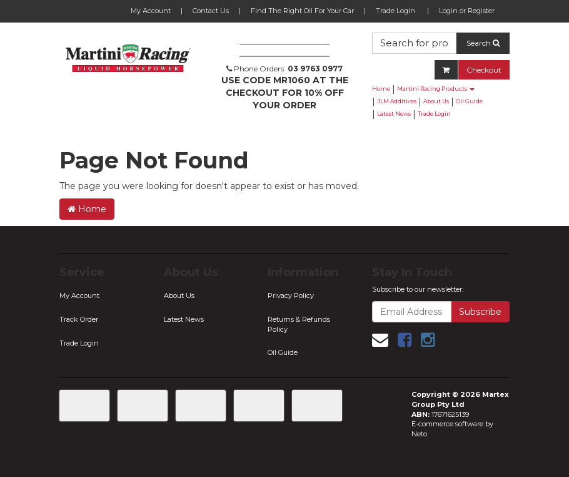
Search (483, 43)
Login (448, 10)
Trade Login (395, 10)
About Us (436, 101)
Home (381, 88)
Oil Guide (469, 101)
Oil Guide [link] (283, 352)
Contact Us (211, 10)
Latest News (394, 113)
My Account (151, 10)
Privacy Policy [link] (291, 295)
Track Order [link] (78, 319)
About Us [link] (179, 295)
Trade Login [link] (79, 343)
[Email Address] (411, 311)
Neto (419, 433)
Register (481, 10)
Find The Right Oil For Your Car (302, 10)
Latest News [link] (184, 319)
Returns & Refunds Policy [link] (299, 324)
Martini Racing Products (436, 88)
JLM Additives (396, 101)
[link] (404, 340)
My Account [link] (79, 295)
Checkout (483, 69)
